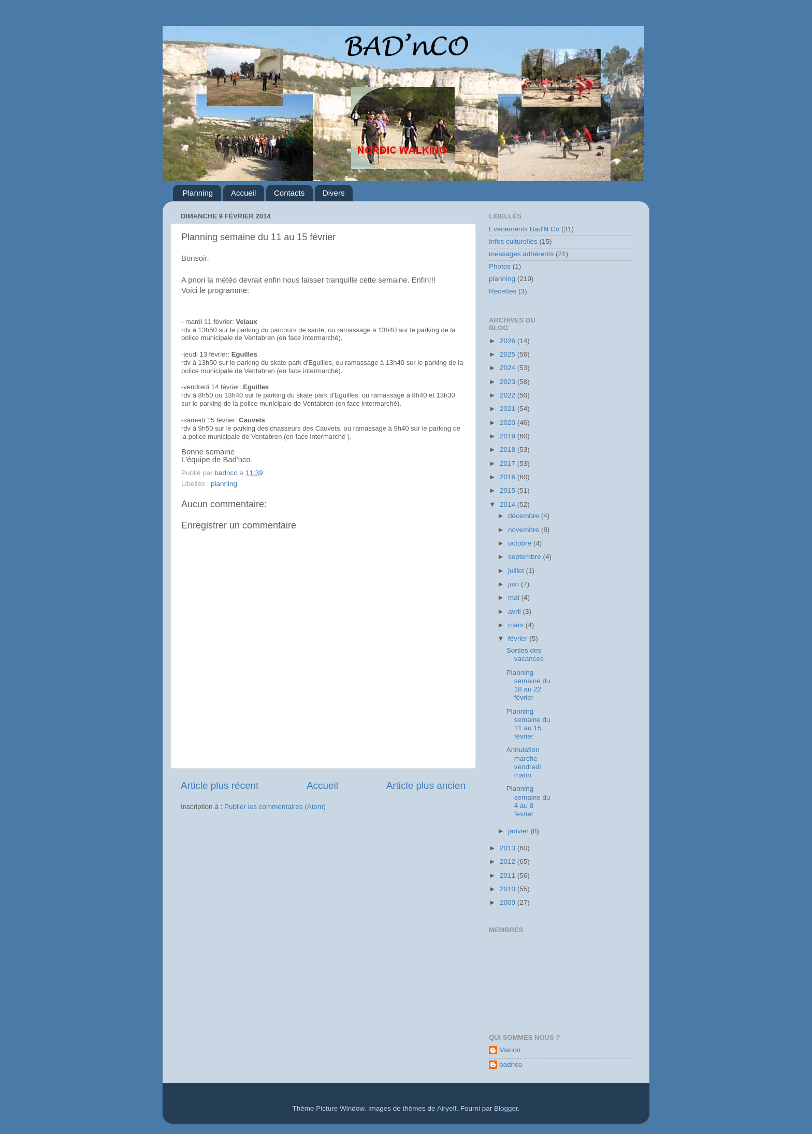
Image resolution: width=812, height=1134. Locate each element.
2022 (508, 395)
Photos (500, 266)
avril (515, 611)
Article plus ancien (426, 785)
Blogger (506, 1108)
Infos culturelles (513, 241)
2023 (508, 382)
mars (517, 625)
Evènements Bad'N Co (524, 229)
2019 (508, 436)
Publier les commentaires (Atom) (275, 807)
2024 (508, 368)
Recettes (502, 291)
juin (514, 584)
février (518, 638)
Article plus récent (219, 785)
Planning (198, 192)
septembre (525, 557)
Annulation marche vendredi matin (523, 762)
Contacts (289, 192)
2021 (508, 409)
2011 (508, 875)
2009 (508, 902)
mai (514, 597)
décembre (524, 516)
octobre (520, 543)
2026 (508, 341)
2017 (508, 463)
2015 (508, 490)
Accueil (243, 192)
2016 (508, 477)
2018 (508, 449)
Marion (509, 1050)
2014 (508, 504)
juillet (517, 571)
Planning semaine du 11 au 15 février (528, 724)
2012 (508, 861)
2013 (508, 848)
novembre (524, 530)
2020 (508, 422)
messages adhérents (521, 254)
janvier (519, 831)
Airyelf (447, 1108)
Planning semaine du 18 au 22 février (528, 685)
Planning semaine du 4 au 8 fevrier (528, 801)
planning (224, 484)
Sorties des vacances (525, 654)
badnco (510, 1064)
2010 (508, 889)
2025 (508, 354)
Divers (334, 192)
